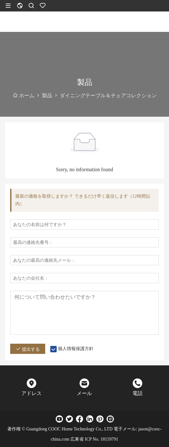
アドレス (31, 393)
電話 (137, 393)
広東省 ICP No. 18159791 (94, 439)
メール (84, 393)
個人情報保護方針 (76, 348)
